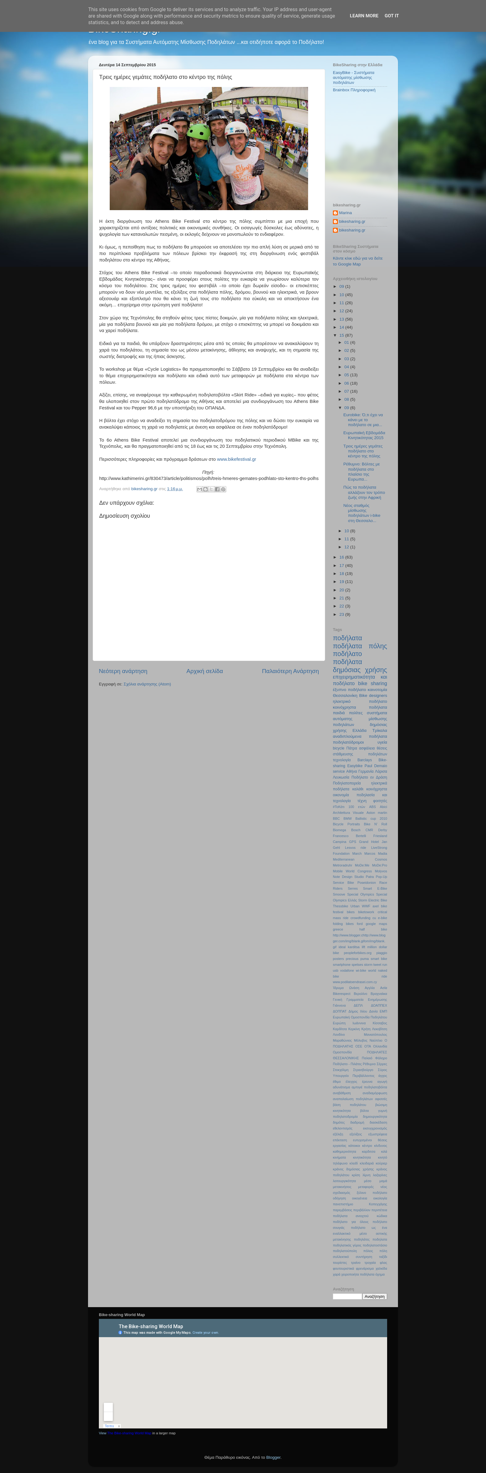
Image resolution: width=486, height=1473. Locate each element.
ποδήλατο (347, 654)
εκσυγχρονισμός (375, 1128)
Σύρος (382, 1070)
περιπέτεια (379, 1210)
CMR (369, 830)
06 (347, 383)
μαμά (383, 1181)
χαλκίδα (381, 1268)
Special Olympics (360, 894)
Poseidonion (366, 882)
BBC (336, 818)
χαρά (336, 1274)
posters (338, 959)
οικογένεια (359, 1198)
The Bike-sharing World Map (129, 1433)
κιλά (384, 1151)
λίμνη (366, 1175)
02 (347, 350)
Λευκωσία (341, 777)
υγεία (382, 742)
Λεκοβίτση (379, 1029)
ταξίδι (383, 1257)
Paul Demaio (376, 766)
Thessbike (340, 906)
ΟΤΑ (368, 1046)
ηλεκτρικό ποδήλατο (360, 701)
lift (363, 947)
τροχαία (370, 1262)
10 (342, 294)
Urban (355, 906)
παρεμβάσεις (342, 1210)
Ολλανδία (380, 1046)
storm (368, 964)
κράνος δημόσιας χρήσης (353, 1169)
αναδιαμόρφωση (375, 1093)
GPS (352, 842)
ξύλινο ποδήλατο (372, 1192)
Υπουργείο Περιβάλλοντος (353, 1076)
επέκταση (340, 1140)
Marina (345, 212)
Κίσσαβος (380, 1023)
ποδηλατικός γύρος (347, 1245)
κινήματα (339, 1157)
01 (347, 342)
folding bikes (343, 924)
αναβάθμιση (342, 1093)
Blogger (273, 1457)
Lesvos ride (355, 847)
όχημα (380, 1274)
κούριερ (381, 1163)
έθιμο (337, 1081)
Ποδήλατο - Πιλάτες (347, 1064)
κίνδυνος (380, 1145)
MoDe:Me (362, 865)
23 (342, 614)
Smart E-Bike (375, 888)
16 (342, 557)
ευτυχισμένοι (362, 1140)
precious (352, 959)
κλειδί (354, 1163)
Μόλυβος (360, 1040)
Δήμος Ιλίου (358, 1011)
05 (347, 375)
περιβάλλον (361, 1210)
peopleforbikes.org (358, 953)
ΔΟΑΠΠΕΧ (379, 1005)
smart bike (379, 959)
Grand (363, 842)
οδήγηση (339, 1198)
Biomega (339, 830)
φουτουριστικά (343, 1268)
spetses (357, 964)
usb (335, 970)
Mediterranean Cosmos (360, 859)
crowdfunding (360, 918)
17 (342, 565)
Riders (337, 888)
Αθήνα (351, 771)
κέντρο (367, 1145)
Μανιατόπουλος (375, 1034)
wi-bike (361, 970)
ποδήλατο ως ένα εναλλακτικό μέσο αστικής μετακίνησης (360, 1233)
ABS (372, 807)
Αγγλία (370, 988)
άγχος (382, 1076)
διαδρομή (357, 1122)
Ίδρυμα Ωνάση (346, 988)
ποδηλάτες (362, 1239)
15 (342, 335)
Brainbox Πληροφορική (354, 90)
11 (342, 302)
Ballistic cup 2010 (371, 818)
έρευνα (367, 1081)
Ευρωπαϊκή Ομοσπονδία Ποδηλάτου (360, 1017)
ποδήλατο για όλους (351, 1222)
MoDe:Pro (379, 865)
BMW (347, 818)
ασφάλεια (367, 748)
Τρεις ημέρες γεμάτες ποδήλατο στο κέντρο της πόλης (363, 451)
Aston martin (376, 812)
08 (347, 399)
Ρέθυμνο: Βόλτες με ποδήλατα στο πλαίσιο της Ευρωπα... (361, 472)
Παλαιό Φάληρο (374, 1058)
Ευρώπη (339, 1023)
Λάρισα (381, 771)
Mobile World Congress (352, 871)
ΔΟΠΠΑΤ (340, 1011)
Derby (382, 830)
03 (347, 358)
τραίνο (355, 1262)
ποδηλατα (380, 1239)
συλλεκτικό (341, 1257)
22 (342, 606)
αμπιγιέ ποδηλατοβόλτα (369, 1087)
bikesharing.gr (352, 221)
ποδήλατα (347, 638)
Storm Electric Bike (372, 900)
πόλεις (368, 1251)
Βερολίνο (360, 994)
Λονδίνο (339, 1034)
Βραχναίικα (379, 994)
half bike (373, 929)
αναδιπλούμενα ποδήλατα (360, 736)
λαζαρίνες (380, 1175)
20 (342, 590)
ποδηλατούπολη (345, 1251)
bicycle (338, 748)
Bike (363, 695)
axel (376, 906)
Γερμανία (365, 771)
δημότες (339, 1122)
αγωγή (382, 1081)
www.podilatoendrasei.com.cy (355, 982)
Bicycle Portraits (346, 824)
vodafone (347, 970)
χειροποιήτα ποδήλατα (357, 1274)
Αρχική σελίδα (205, 671)
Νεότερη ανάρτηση (123, 671)
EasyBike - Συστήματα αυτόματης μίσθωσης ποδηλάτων (353, 77)
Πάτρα (352, 748)
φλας (383, 1262)
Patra (370, 877)
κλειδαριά (367, 1163)
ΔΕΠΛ (358, 1005)
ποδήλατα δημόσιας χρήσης (360, 666)
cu (374, 918)
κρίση (356, 1175)
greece (338, 929)
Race (383, 882)
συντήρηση (364, 1257)
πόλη (383, 1251)
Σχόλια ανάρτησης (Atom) (147, 684)
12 (342, 311)
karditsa (354, 947)
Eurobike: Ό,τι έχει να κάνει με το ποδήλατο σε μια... (363, 420)
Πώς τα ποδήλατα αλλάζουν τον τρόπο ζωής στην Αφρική (364, 492)
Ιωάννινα (359, 1023)
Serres (353, 888)
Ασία (383, 988)
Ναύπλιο (375, 1040)
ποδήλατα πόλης (360, 646)
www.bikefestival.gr (236, 459)
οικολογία (380, 1198)
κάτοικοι (354, 1145)
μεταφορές (366, 1187)
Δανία (373, 1011)
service (339, 771)
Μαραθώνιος (342, 1040)
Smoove (339, 894)
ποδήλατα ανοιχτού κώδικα (360, 1216)
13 (342, 319)
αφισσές (381, 1099)
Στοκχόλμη (340, 1070)
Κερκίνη (354, 1029)
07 (347, 391)
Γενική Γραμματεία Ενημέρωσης (360, 999)
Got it (392, 16)
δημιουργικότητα (375, 1116)
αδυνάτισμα (341, 1087)
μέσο (367, 1181)
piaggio (381, 953)
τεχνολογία (342, 760)
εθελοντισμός (342, 1128)
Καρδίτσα (340, 1029)
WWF (366, 906)
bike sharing (372, 683)
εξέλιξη (338, 1134)
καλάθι (357, 789)
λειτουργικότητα (344, 1181)
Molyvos (381, 871)
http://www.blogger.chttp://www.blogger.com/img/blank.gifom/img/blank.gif (359, 941)
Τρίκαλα (379, 730)
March (357, 853)
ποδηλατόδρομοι (348, 742)
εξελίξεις (356, 1134)
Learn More (364, 16)
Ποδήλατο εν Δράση (369, 777)
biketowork (366, 912)
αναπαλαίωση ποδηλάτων (353, 1099)
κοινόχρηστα (376, 789)
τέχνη (361, 801)
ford (360, 924)
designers (378, 695)
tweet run (380, 964)
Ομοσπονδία (342, 1052)
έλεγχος (351, 1081)
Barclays (364, 760)
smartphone (342, 964)
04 (347, 367)
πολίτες (356, 713)
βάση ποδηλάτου (349, 1105)
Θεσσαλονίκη (345, 695)
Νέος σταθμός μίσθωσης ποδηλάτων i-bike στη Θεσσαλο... (361, 513)
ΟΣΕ (358, 1046)
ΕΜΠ (383, 1011)
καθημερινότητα (344, 1151)
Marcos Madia (375, 853)
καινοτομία (377, 689)
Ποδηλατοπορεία (347, 783)
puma (364, 959)
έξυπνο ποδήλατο (349, 689)
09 (342, 286)
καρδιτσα (368, 1151)
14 (342, 327)
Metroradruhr (342, 865)
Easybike (354, 766)
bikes (351, 912)
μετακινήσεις (342, 1187)
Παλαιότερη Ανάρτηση (290, 671)
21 (342, 598)
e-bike (382, 918)
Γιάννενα (339, 1005)
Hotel (375, 842)
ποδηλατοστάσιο (375, 1245)
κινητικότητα (362, 1157)
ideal (342, 947)
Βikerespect (341, 994)
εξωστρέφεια (378, 1134)
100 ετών (356, 807)
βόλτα (364, 1110)
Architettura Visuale (348, 812)
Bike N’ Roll (375, 824)
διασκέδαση (378, 1122)
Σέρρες (382, 1064)
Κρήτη (366, 1029)
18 (342, 573)
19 (342, 581)
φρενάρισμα (364, 1268)
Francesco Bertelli (349, 836)
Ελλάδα (359, 730)
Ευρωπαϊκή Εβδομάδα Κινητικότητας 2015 (364, 435)
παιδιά (339, 713)
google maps (376, 924)
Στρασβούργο (363, 1070)
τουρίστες (340, 1262)
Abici (383, 807)
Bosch (355, 830)
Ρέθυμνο (369, 1064)
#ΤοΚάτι (338, 807)
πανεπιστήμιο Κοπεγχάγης (360, 1204)
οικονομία (341, 795)
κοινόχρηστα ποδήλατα (360, 707)
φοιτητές (380, 801)
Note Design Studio (348, 877)
